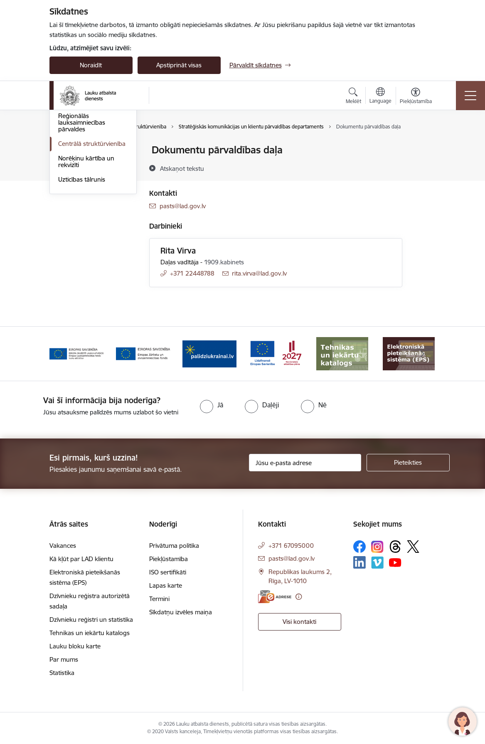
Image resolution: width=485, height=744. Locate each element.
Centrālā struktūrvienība (92, 242)
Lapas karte (165, 585)
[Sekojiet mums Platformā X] (413, 546)
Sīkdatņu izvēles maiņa (180, 612)
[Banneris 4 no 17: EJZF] (209, 353)
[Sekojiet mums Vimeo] (377, 563)
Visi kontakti (299, 622)
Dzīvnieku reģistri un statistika (91, 619)
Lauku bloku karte (75, 646)
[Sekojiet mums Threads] (395, 546)
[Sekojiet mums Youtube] (395, 562)
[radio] (211, 405)
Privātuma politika (174, 545)
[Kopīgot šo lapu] (424, 167)
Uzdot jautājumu (81, 186)
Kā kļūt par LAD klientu (81, 559)
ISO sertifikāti (167, 572)
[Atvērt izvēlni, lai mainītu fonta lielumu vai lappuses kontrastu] (416, 97)
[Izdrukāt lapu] (424, 146)
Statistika (61, 673)
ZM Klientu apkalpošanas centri (86, 168)
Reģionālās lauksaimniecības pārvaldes (81, 221)
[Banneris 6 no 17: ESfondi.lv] (342, 353)
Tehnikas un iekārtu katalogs (89, 633)
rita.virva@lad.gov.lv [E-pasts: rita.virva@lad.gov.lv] (259, 273)
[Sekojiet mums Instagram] (377, 547)
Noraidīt (91, 65)
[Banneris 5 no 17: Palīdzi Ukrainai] (276, 353)
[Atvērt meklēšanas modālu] (353, 97)
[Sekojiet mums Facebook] (359, 546)
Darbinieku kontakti (85, 200)
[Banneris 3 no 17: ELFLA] (143, 353)
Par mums (63, 659)
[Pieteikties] (408, 462)
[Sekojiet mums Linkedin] (359, 562)
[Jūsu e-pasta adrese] (305, 462)
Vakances (62, 545)
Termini (159, 599)
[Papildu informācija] (298, 597)
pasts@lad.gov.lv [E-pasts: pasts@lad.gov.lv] (183, 206)
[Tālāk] (422, 353)
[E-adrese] (274, 597)
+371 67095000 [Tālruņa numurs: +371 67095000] (291, 545)
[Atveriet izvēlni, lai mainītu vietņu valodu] (380, 96)
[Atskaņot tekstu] (182, 168)
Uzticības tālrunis (81, 278)
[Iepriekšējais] (63, 353)
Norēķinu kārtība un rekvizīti (86, 260)
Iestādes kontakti (82, 150)
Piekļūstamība (168, 559)
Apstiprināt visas (179, 65)
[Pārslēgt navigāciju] (470, 95)
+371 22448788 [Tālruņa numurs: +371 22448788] (192, 273)
